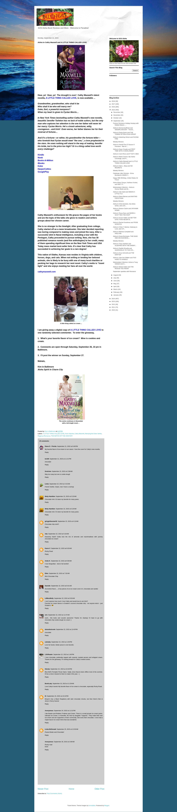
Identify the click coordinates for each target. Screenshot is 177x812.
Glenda (47, 669)
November (117, 115)
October (116, 118)
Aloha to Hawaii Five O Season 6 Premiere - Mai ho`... (124, 145)
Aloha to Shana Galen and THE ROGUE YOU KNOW (123, 267)
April (115, 286)
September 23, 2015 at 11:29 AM (63, 683)
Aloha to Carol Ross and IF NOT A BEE (126, 154)
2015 (113, 110)
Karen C (47, 548)
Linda (47, 484)
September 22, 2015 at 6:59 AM (61, 561)
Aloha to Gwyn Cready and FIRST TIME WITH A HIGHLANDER (124, 150)
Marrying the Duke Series (93, 433)
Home (71, 789)
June (115, 281)
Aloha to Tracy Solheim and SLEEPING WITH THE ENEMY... (124, 244)
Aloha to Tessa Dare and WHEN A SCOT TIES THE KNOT (124, 214)
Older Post (99, 789)
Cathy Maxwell (79, 433)
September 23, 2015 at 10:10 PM (57, 696)
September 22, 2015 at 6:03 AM (61, 548)
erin (46, 615)
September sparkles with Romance (124, 271)
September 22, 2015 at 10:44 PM (61, 669)
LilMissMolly (49, 598)
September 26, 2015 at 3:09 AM (64, 742)
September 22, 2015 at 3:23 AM (66, 496)
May (115, 283)
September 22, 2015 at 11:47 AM (59, 615)
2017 (113, 104)
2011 (113, 307)
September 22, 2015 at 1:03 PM (61, 642)
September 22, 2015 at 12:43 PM (67, 629)
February (116, 292)
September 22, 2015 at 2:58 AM (62, 471)
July (114, 278)
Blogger (106, 805)
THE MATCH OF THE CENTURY (62, 436)
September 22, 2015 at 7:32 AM (59, 573)
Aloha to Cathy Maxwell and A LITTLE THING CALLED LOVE (125, 162)
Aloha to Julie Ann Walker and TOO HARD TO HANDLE (124, 258)
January (116, 295)
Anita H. (47, 561)
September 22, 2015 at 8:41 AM (61, 586)
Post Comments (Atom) (54, 793)
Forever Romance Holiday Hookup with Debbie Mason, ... (126, 124)
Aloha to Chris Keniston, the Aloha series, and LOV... (124, 205)
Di (45, 696)
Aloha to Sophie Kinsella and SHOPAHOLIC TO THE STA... (123, 249)
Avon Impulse (69, 433)
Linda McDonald (50, 729)
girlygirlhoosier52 (51, 521)
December (117, 112)
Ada (46, 534)
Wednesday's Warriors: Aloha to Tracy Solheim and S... (125, 263)
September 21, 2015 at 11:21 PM (60, 459)
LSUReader (49, 654)
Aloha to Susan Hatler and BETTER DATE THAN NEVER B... (124, 218)
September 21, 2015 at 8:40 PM (67, 446)
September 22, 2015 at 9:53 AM (64, 598)
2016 (113, 107)
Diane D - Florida (50, 446)
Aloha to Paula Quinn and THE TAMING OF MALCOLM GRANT (124, 133)
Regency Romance (44, 436)
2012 (113, 304)
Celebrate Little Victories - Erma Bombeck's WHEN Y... (123, 174)
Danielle (47, 586)
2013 (113, 301)
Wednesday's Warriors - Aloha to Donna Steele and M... (123, 188)
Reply (47, 452)
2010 (113, 310)
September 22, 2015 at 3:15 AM (59, 484)
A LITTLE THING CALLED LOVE (53, 433)
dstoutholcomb (50, 629)
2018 (113, 101)
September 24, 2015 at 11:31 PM (64, 710)
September (117, 121)
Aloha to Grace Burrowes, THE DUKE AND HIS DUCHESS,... (125, 237)
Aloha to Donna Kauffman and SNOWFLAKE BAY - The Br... (123, 129)
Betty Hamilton (50, 496)
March (115, 289)
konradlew (92, 805)
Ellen (46, 573)
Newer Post (43, 789)
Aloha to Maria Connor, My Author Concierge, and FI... (124, 157)
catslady (48, 642)
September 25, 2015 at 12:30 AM (67, 729)
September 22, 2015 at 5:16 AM (58, 534)
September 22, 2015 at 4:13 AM (68, 521)
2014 (113, 298)
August (115, 275)
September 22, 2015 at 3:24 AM (66, 509)
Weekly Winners (118, 142)
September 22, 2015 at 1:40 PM (63, 654)
